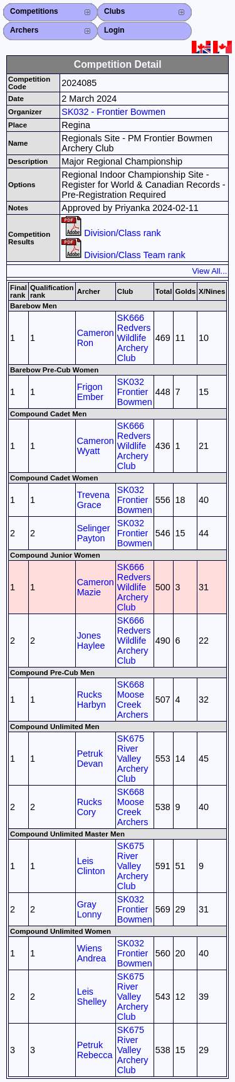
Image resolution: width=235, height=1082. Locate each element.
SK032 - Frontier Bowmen (113, 112)
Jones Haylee (91, 640)
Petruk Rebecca (95, 1050)
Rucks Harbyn (91, 700)
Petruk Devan (90, 759)
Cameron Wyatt (95, 446)
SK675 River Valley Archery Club (133, 758)
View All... (209, 271)
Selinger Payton (93, 533)
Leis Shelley (92, 997)
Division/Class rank (110, 233)
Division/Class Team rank (123, 255)
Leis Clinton (91, 866)
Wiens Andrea (91, 953)
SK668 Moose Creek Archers (133, 699)
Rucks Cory (89, 807)
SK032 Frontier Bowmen (134, 392)
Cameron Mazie (95, 587)
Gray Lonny (89, 909)
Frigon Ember (90, 392)
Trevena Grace (93, 500)
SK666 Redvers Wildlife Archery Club (134, 338)
